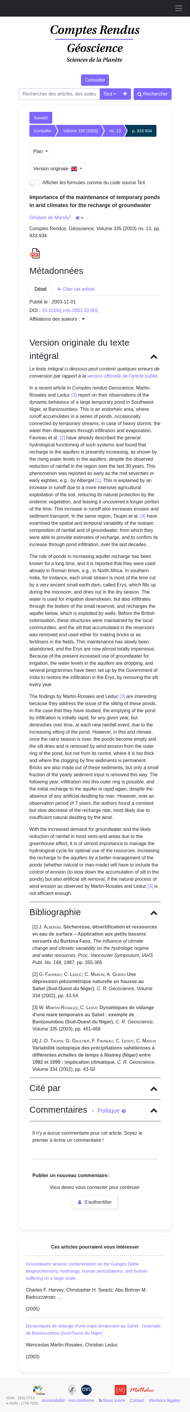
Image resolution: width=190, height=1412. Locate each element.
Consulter (95, 79)
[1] (98, 480)
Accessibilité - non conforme (68, 1400)
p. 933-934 (142, 130)
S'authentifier (95, 1202)
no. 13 (115, 130)
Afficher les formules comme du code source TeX (87, 183)
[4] (142, 516)
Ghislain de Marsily (49, 217)
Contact (137, 1400)
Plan (38, 151)
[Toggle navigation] (178, 8)
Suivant (41, 117)
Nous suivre (112, 1400)
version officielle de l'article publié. (123, 376)
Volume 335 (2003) (80, 130)
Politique (111, 1110)
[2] (62, 437)
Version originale (56, 168)
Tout (107, 93)
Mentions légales (164, 1400)
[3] (74, 394)
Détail (40, 289)
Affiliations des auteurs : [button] (57, 319)
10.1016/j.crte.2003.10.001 (70, 310)
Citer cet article (75, 289)
